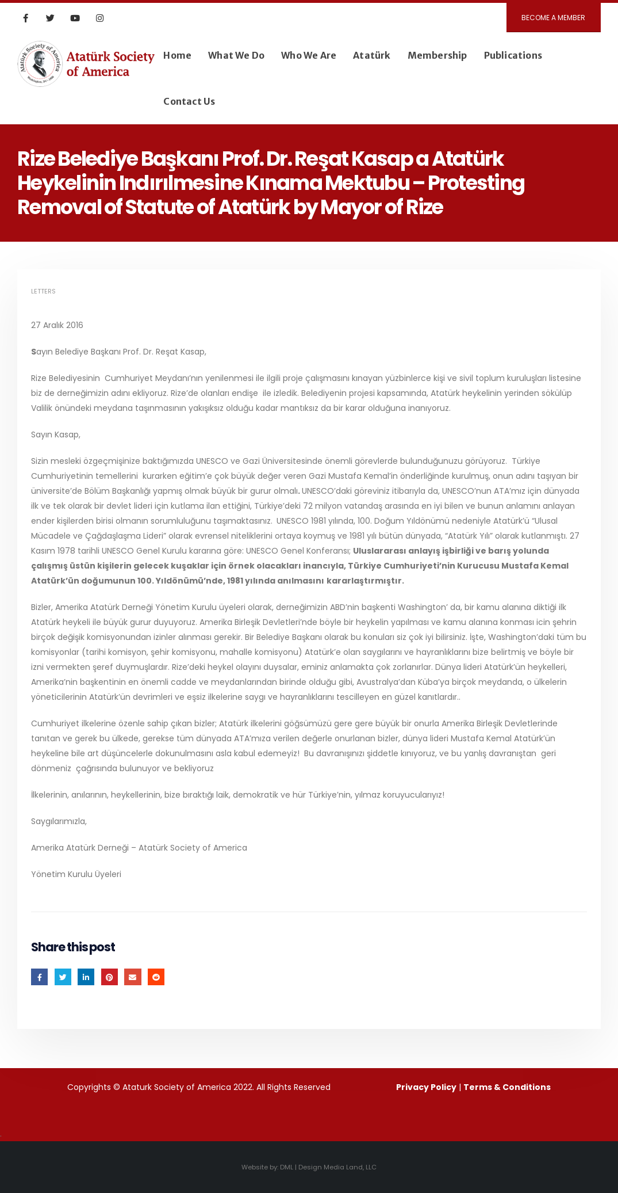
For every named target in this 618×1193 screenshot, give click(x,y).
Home (177, 55)
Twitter (63, 977)
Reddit (156, 977)
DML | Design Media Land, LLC (328, 1167)
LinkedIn (86, 977)
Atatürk (371, 55)
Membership (437, 55)
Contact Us (189, 101)
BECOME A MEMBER (553, 17)
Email (132, 977)
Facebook (39, 977)
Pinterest (109, 977)
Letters (43, 291)
